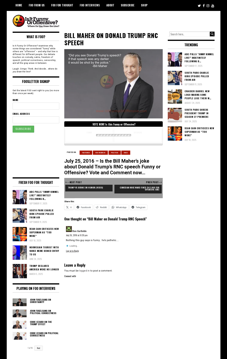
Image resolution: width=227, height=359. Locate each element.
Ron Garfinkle (79, 231)
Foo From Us (100, 152)
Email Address (21, 113)
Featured (86, 152)
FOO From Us (37, 5)
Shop (144, 5)
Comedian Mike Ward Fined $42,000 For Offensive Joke (139, 188)
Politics (114, 152)
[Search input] (189, 34)
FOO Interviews (90, 5)
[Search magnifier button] (212, 34)
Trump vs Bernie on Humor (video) (86, 187)
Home (18, 5)
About (110, 5)
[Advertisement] (151, 20)
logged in (84, 270)
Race (126, 152)
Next (38, 348)
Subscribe (128, 5)
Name (16, 100)
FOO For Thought (62, 5)
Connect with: (70, 276)
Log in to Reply (72, 251)
